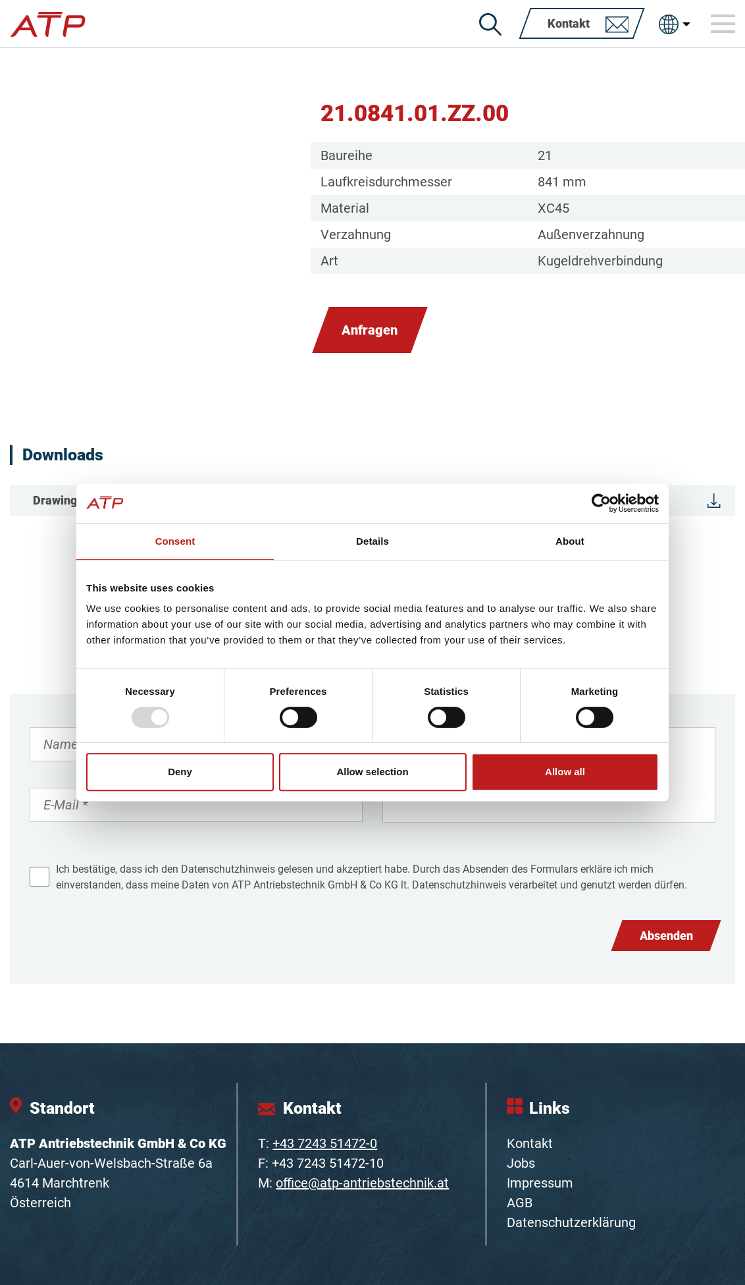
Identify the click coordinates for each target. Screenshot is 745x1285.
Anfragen (370, 330)
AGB (519, 1203)
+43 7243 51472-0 (324, 1143)
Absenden (666, 936)
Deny (180, 771)
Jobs (521, 1163)
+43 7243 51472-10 (328, 1163)
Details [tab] (372, 541)
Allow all (565, 771)
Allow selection (372, 771)
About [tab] (569, 541)
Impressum (540, 1183)
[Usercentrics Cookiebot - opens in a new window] (601, 503)
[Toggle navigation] (723, 23)
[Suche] (490, 24)
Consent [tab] (175, 541)
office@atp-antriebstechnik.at (362, 1183)
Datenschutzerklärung (571, 1222)
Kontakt (530, 1143)
